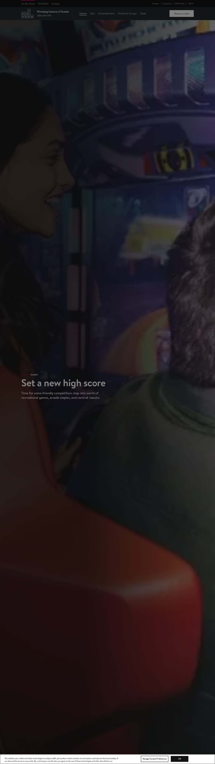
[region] (107, 759)
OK (179, 759)
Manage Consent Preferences (155, 759)
